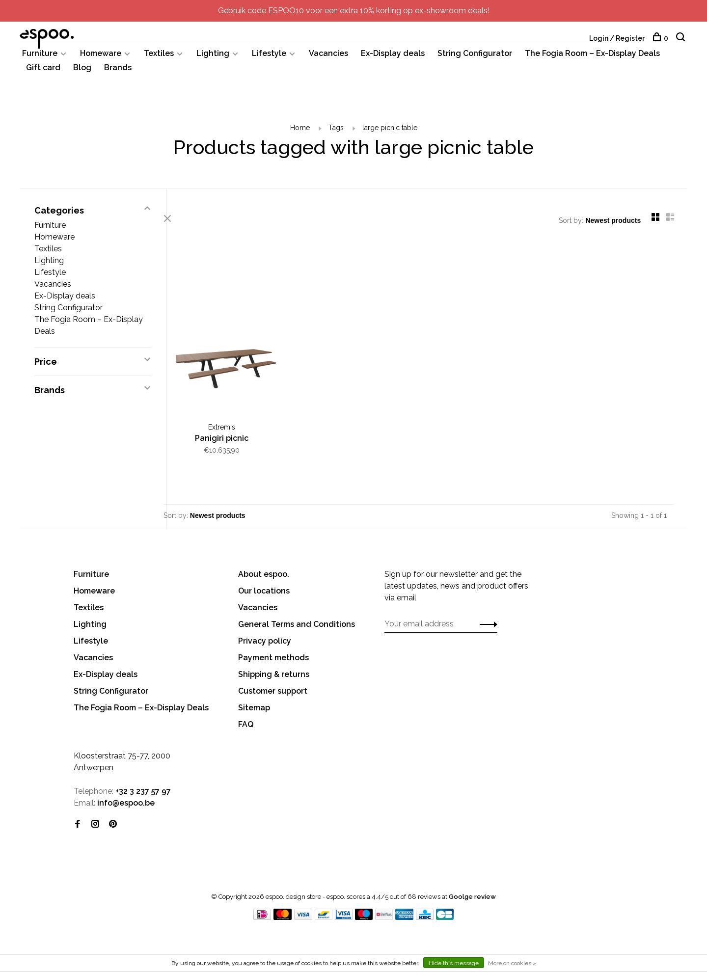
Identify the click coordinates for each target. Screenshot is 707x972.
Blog (82, 72)
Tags (336, 132)
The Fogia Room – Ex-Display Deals (592, 57)
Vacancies (328, 57)
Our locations (264, 589)
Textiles (159, 57)
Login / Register (617, 38)
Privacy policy (264, 640)
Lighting (212, 57)
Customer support (272, 690)
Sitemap (254, 706)
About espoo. (263, 573)
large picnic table (389, 132)
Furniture (39, 57)
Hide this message (454, 963)
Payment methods (273, 656)
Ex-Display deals (393, 57)
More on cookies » (512, 963)
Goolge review (472, 895)
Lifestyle (269, 57)
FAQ (245, 723)
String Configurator (474, 57)
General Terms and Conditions (296, 623)
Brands (118, 72)
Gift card (43, 72)
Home (300, 132)
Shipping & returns (273, 673)
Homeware (100, 57)
